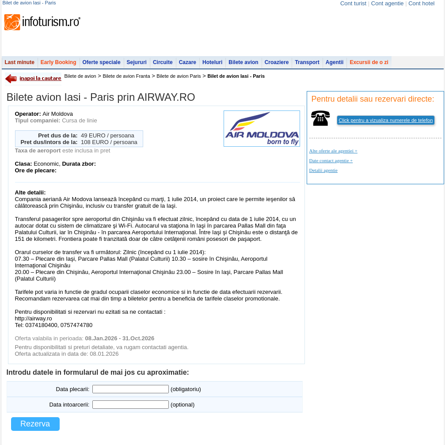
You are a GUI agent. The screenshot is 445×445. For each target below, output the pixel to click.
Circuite (163, 62)
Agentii (335, 62)
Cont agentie (387, 3)
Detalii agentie (323, 170)
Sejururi (137, 62)
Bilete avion (243, 62)
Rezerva (35, 423)
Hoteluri (212, 62)
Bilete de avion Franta (126, 76)
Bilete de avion (80, 76)
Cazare (187, 62)
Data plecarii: (73, 389)
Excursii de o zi (369, 62)
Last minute (19, 62)
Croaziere (277, 62)
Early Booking (58, 62)
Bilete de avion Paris (178, 76)
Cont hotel (421, 3)
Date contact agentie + (331, 160)
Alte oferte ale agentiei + (333, 150)
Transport (307, 62)
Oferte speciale (102, 62)
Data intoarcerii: (69, 404)
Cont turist (353, 3)
